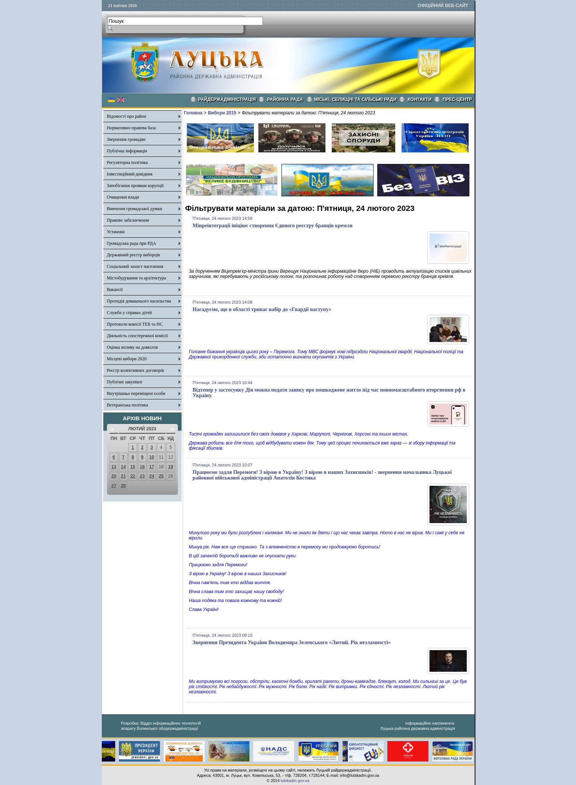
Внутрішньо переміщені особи (136, 393)
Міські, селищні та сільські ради (355, 99)
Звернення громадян (126, 139)
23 (142, 476)
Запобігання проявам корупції (135, 185)
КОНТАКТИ (419, 99)
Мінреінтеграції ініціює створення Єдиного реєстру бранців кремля (273, 225)
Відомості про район (127, 116)
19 (170, 466)
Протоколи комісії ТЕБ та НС (135, 324)
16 (142, 466)
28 (123, 485)
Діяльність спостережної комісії (137, 335)
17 (151, 466)
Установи (116, 231)
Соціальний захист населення (135, 266)
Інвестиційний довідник (130, 174)
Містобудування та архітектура (136, 278)
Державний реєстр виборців (133, 254)
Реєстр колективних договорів (135, 370)
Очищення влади (123, 197)
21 (123, 476)
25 (161, 476)
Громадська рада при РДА (131, 243)
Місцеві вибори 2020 (127, 358)
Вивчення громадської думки (134, 208)
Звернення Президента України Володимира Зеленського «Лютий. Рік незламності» (292, 642)
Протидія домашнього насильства (139, 301)
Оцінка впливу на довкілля (132, 347)
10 (151, 457)
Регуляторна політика (127, 162)
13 (113, 466)
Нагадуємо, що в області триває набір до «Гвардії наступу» (262, 309)
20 (113, 476)
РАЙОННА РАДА (285, 99)
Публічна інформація (127, 150)
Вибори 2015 (222, 112)
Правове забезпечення (128, 220)
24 (151, 476)
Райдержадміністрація (227, 99)
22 (132, 476)
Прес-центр (457, 99)
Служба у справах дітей (129, 312)
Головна (193, 112)
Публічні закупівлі (124, 381)
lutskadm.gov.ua (295, 780)
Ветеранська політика (127, 405)
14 (123, 466)
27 (113, 485)
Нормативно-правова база (131, 127)
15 (132, 466)
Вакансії (115, 289)
